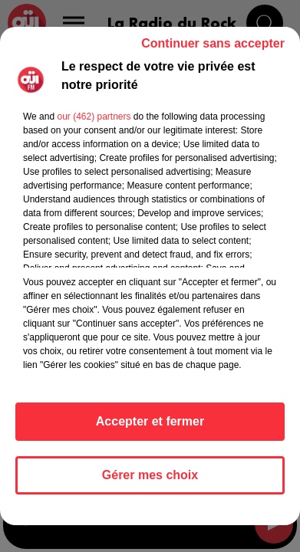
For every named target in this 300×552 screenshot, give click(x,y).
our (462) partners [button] (93, 116)
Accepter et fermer (150, 421)
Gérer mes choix (150, 474)
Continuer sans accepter (213, 43)
